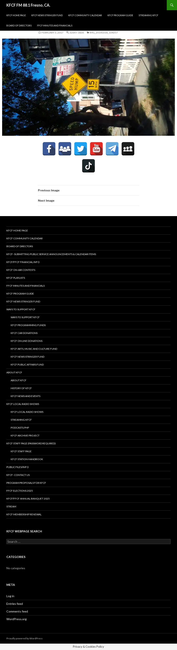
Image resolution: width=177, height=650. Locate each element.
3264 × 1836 (77, 32)
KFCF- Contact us (18, 475)
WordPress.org (16, 619)
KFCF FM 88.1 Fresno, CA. (28, 5)
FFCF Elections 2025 (19, 490)
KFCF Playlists (15, 277)
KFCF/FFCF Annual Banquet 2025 (28, 498)
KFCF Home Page (16, 15)
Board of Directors (19, 25)
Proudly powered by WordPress (24, 638)
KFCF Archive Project (25, 435)
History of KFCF (21, 388)
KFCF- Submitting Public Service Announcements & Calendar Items (51, 254)
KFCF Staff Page (21, 451)
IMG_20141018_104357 (104, 32)
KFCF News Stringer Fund (47, 15)
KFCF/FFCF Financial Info (23, 262)
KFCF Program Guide (120, 15)
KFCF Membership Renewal (24, 514)
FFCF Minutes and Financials (54, 25)
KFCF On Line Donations (26, 340)
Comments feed (17, 611)
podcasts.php (20, 427)
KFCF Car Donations (24, 333)
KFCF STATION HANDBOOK (27, 459)
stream (11, 506)
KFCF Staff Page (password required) (31, 443)
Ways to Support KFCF (20, 309)
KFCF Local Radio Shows (22, 404)
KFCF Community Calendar (85, 15)
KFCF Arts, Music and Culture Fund (34, 348)
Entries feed (14, 603)
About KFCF (14, 372)
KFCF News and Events (25, 396)
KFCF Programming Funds (28, 325)
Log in (10, 596)
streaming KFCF (148, 15)
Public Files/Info (17, 467)
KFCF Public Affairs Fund (27, 364)
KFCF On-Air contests (20, 270)
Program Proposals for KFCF (26, 482)
